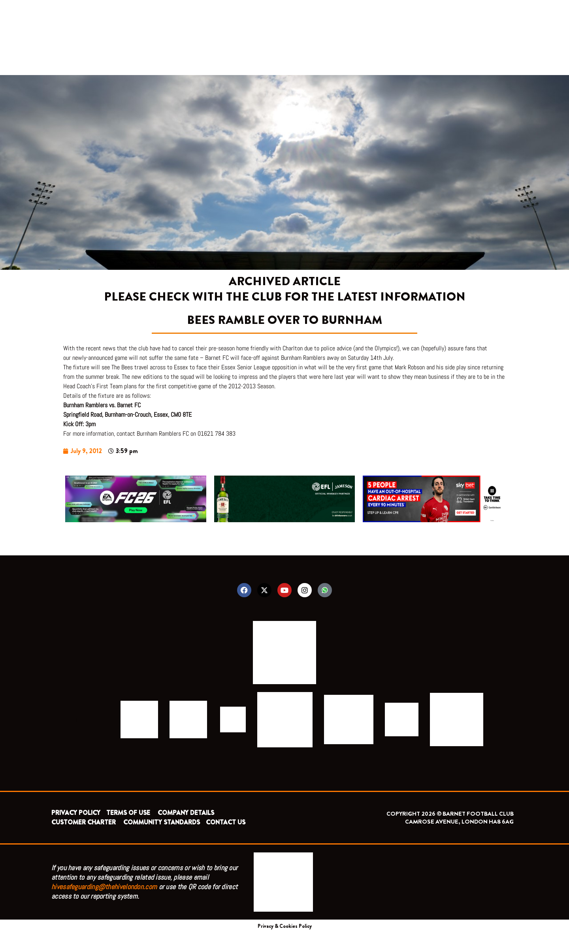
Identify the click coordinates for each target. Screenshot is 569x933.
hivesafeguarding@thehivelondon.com (104, 886)
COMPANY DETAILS (186, 812)
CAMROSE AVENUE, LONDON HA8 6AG (459, 821)
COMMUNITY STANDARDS (161, 822)
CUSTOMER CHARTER (83, 822)
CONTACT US (225, 822)
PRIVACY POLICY (75, 812)
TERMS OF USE (129, 812)
